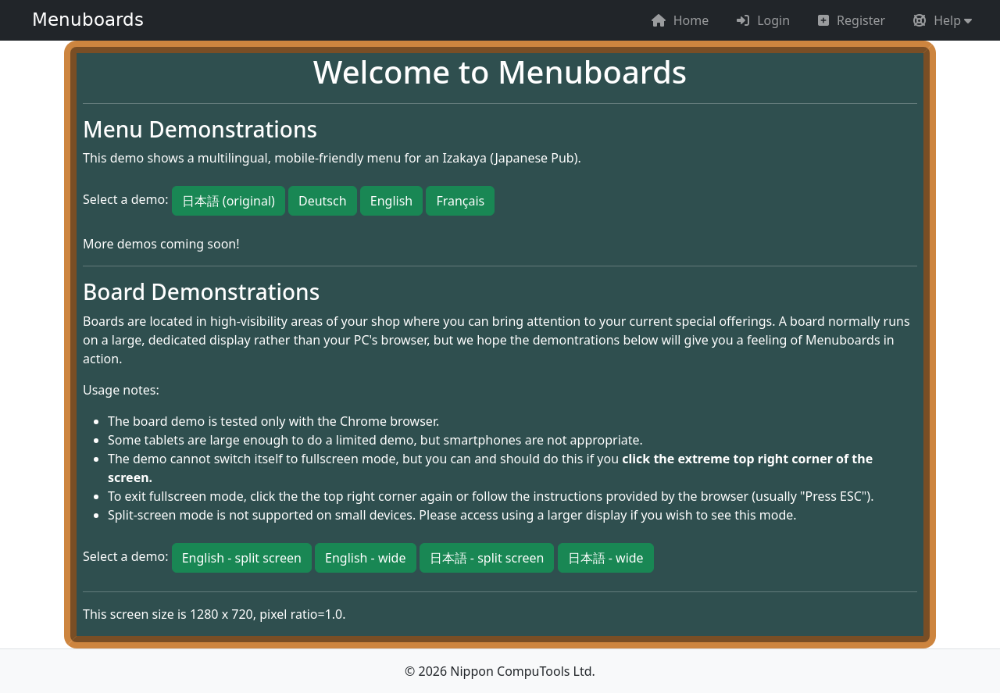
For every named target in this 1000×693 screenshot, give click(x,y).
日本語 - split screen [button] (487, 557)
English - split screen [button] (242, 557)
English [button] (391, 200)
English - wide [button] (365, 557)
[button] (942, 20)
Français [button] (460, 200)
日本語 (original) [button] (228, 200)
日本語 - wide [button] (606, 557)
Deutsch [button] (322, 200)
